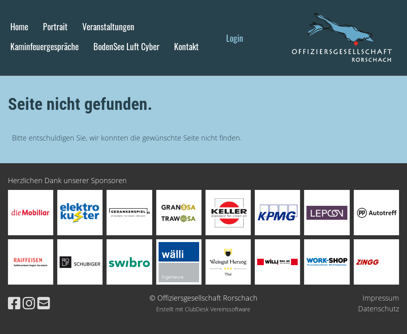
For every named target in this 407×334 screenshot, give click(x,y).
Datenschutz (378, 308)
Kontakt (186, 46)
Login (234, 37)
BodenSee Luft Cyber (126, 46)
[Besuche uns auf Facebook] (14, 303)
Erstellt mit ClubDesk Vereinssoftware (203, 309)
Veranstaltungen (108, 26)
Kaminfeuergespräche (44, 46)
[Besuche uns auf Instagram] (29, 303)
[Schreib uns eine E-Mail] (43, 303)
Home (19, 26)
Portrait (55, 26)
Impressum (380, 298)
